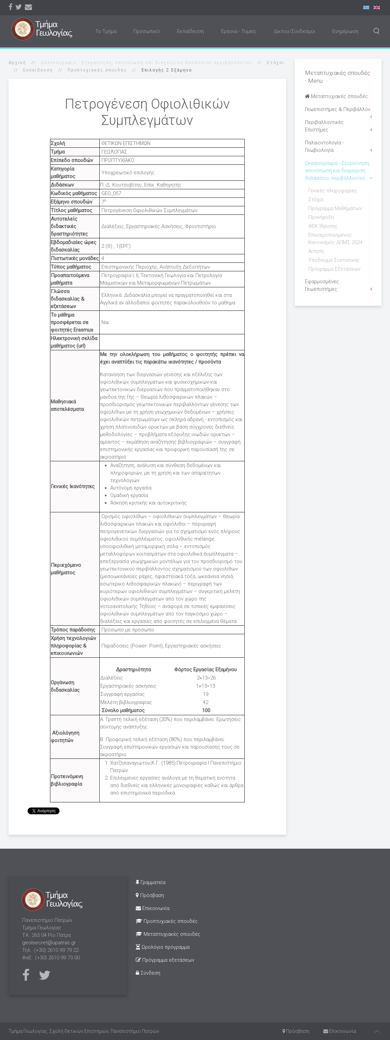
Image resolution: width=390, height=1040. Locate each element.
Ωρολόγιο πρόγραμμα (163, 947)
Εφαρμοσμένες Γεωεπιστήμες (322, 285)
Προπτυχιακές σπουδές (97, 70)
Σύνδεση (148, 973)
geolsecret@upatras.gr (49, 943)
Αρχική (17, 62)
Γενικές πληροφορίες (332, 191)
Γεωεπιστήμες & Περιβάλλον (337, 109)
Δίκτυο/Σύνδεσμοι (294, 31)
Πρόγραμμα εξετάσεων (165, 960)
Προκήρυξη (321, 217)
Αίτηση (316, 251)
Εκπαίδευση (190, 31)
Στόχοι (276, 62)
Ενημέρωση (345, 31)
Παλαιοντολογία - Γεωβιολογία (324, 146)
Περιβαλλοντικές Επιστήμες (324, 126)
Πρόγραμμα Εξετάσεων (334, 269)
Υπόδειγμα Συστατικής (334, 260)
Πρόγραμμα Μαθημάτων (335, 208)
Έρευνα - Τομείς (239, 31)
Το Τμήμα (105, 31)
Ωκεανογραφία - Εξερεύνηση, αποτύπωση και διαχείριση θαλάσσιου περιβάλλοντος (337, 170)
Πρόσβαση (150, 895)
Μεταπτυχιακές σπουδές (336, 96)
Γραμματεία (150, 882)
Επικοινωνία (152, 908)
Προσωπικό (146, 31)
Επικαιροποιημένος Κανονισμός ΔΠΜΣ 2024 (335, 238)
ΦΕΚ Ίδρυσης (323, 226)
